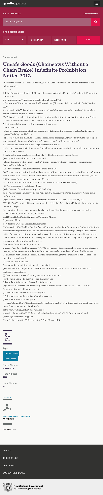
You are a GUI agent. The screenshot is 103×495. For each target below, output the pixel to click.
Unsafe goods (10, 359)
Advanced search (91, 14)
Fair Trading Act (11, 353)
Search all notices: (12, 13)
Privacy (7, 450)
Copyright (9, 465)
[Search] (95, 22)
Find (88, 39)
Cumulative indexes (14, 473)
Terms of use (10, 458)
